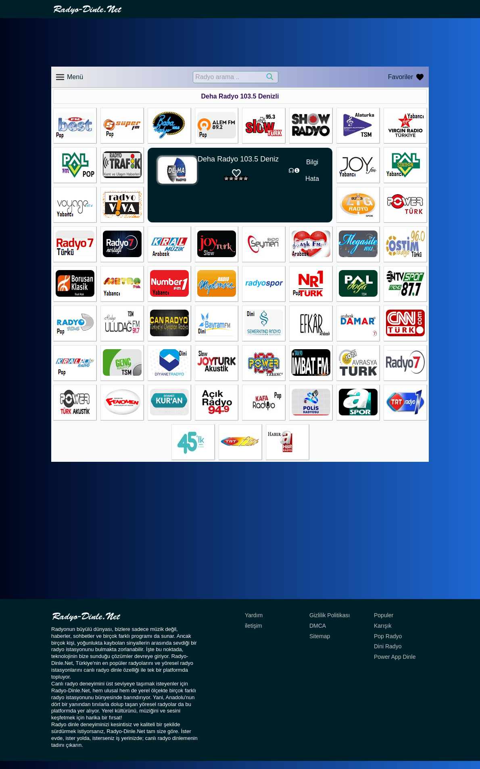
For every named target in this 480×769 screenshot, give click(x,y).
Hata (312, 178)
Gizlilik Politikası (329, 615)
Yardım (254, 615)
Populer (383, 615)
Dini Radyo (387, 646)
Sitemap (319, 636)
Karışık (383, 625)
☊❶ (294, 170)
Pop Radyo (388, 636)
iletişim (253, 625)
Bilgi (312, 162)
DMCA (317, 625)
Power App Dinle (395, 657)
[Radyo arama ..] (235, 77)
